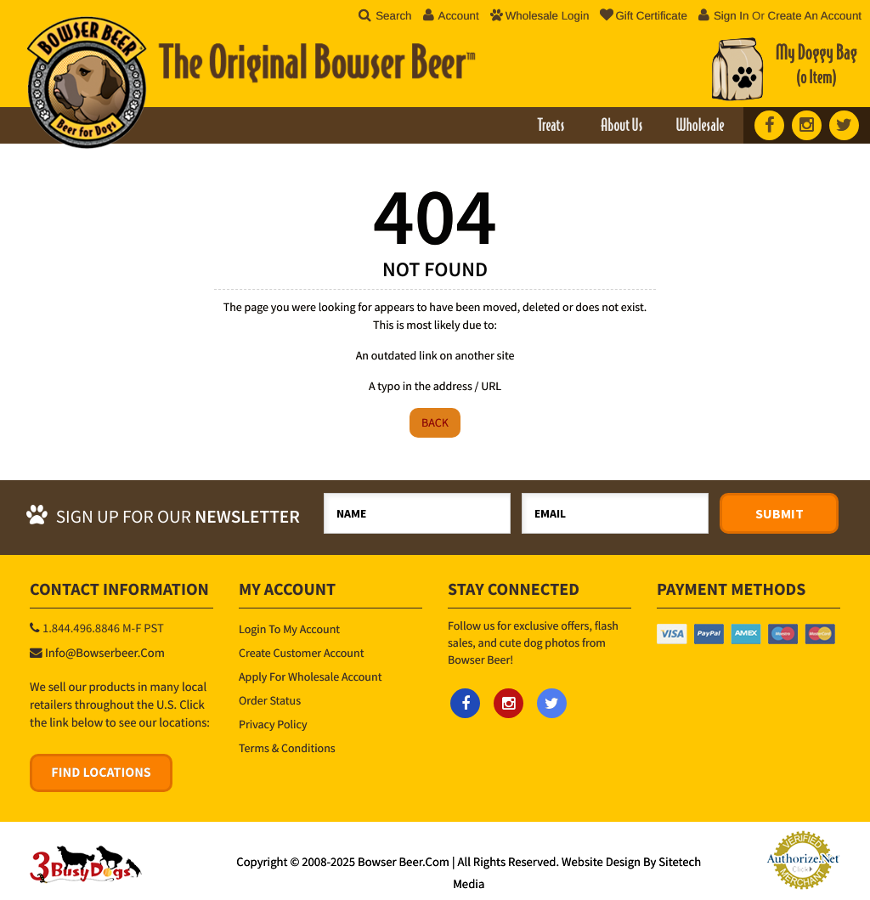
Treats (550, 126)
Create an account (815, 15)
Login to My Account (289, 629)
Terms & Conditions (287, 748)
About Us (621, 126)
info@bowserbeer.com (105, 653)
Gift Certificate (643, 15)
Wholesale (699, 126)
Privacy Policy (273, 724)
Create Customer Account (301, 652)
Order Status (270, 700)
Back (435, 422)
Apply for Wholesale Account (310, 676)
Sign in (731, 15)
